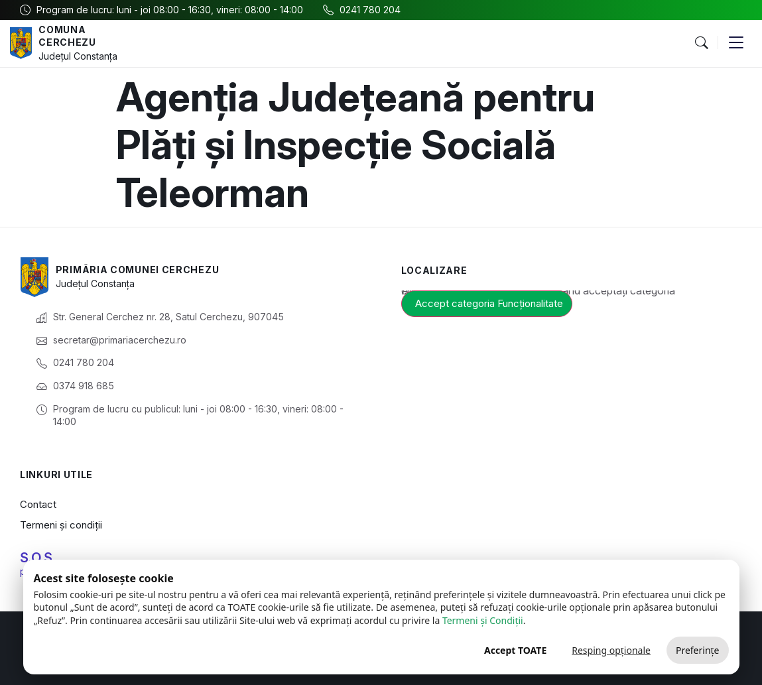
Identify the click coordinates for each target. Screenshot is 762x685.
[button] (701, 43)
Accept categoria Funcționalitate (489, 303)
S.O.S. (38, 558)
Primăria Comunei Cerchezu (138, 269)
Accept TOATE (515, 650)
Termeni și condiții (61, 525)
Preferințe (698, 650)
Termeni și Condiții (482, 620)
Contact (38, 504)
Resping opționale (611, 650)
